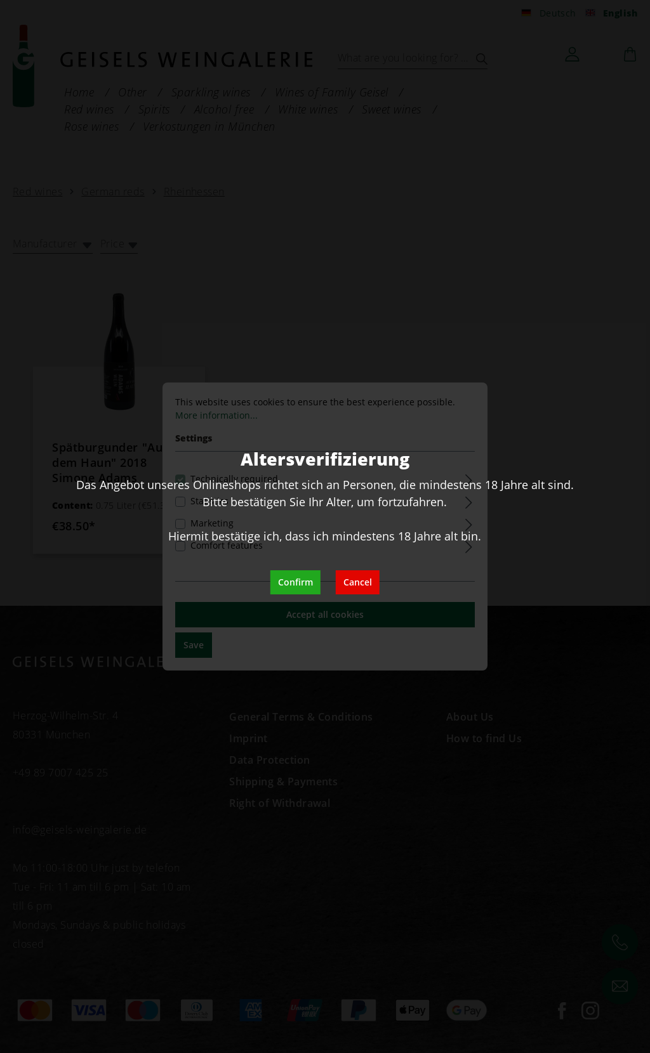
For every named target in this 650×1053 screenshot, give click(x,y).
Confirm (295, 582)
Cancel (357, 582)
